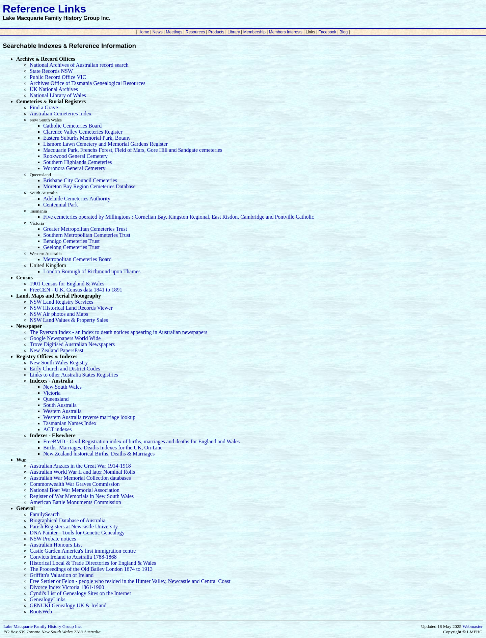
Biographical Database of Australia (67, 520)
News (157, 32)
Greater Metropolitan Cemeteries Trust (85, 229)
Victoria (51, 393)
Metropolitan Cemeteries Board (77, 259)
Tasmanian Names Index (70, 423)
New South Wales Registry (59, 362)
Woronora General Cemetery (74, 168)
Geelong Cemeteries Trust (71, 247)
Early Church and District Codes (65, 368)
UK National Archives (54, 89)
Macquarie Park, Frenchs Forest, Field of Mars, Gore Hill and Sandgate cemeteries (132, 150)
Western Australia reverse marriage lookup (89, 417)
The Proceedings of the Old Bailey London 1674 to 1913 (91, 569)
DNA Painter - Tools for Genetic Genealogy (77, 532)
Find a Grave (44, 107)
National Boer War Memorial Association (74, 490)
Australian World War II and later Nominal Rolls (82, 472)
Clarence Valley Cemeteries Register (83, 132)
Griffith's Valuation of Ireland (61, 575)
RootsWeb (41, 611)
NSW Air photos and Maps (59, 314)
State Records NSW (51, 71)
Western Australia (62, 411)
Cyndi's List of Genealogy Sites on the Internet (80, 593)
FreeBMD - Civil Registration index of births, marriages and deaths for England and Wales (141, 441)
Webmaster (472, 626)
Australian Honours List (56, 545)
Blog (344, 32)
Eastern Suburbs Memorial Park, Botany (87, 138)
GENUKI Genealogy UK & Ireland (68, 605)
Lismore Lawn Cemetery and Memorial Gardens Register (105, 144)
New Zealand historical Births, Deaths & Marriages (99, 453)
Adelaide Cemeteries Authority (76, 198)
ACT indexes (57, 429)
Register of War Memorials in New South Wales (82, 496)
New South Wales (62, 387)
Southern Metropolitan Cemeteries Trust (86, 235)
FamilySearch (45, 514)
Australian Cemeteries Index (60, 113)
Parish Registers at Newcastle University (74, 526)
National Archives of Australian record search (79, 65)
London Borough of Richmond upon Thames (91, 271)
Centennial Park (60, 204)
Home (144, 32)
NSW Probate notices (53, 539)
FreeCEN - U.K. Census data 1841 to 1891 (76, 290)
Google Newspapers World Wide (65, 338)
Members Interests (285, 32)
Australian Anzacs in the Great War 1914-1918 (80, 466)
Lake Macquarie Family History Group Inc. (42, 626)
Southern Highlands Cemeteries (77, 162)
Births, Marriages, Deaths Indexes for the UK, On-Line (103, 447)
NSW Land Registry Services (61, 302)
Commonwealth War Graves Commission (74, 484)
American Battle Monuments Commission (75, 502)
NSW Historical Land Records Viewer (71, 308)
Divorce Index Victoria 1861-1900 (67, 587)
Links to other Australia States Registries (74, 375)
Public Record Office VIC (58, 77)
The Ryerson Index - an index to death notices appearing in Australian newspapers (118, 332)
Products (216, 32)
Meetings (174, 32)
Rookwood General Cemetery (75, 156)
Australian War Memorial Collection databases (80, 478)
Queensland (56, 399)
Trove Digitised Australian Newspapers (72, 344)
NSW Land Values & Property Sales (69, 320)
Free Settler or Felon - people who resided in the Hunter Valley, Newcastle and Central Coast (130, 581)
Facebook (327, 32)
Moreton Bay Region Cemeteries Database (89, 186)
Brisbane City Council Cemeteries (80, 180)
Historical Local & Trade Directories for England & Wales (93, 563)
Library (233, 32)
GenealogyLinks (47, 599)
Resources (195, 32)
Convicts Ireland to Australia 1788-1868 (73, 557)
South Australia (60, 405)
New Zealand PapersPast (56, 350)
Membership (254, 32)
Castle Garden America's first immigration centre (83, 551)
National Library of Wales (58, 95)
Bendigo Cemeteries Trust (71, 241)
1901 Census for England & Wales (67, 283)
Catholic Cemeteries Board (72, 126)
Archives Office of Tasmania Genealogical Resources (87, 83)
